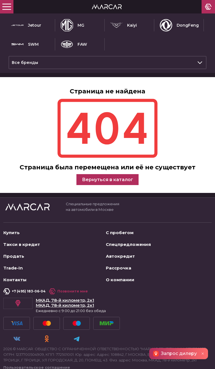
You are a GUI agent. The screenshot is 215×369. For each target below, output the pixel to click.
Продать (13, 254)
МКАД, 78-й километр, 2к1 (65, 298)
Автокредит (120, 254)
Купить (11, 230)
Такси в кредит (21, 242)
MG (72, 25)
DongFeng (179, 25)
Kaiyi (123, 25)
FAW (74, 44)
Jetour (26, 25)
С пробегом (120, 230)
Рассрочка (118, 265)
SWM (25, 44)
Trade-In (13, 265)
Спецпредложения (128, 242)
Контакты (15, 277)
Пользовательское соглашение (36, 362)
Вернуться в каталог (107, 177)
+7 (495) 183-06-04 (24, 289)
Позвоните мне (68, 289)
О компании (120, 277)
